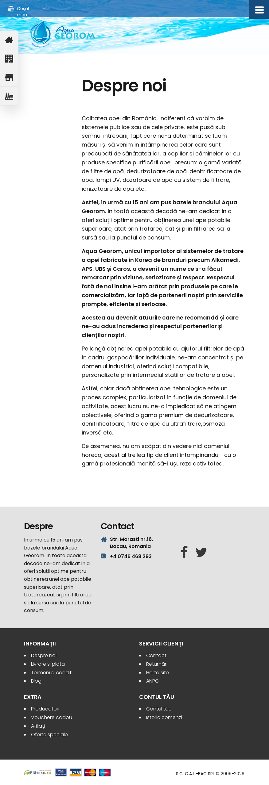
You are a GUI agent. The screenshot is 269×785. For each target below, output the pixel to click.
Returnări (156, 664)
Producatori (45, 708)
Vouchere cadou (51, 717)
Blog (36, 680)
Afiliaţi (38, 725)
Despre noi (44, 655)
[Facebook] (184, 552)
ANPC (152, 680)
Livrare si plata (48, 664)
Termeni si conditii (52, 672)
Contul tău (159, 708)
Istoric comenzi (164, 717)
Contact (156, 655)
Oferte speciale (49, 734)
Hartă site (157, 672)
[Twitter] (201, 552)
